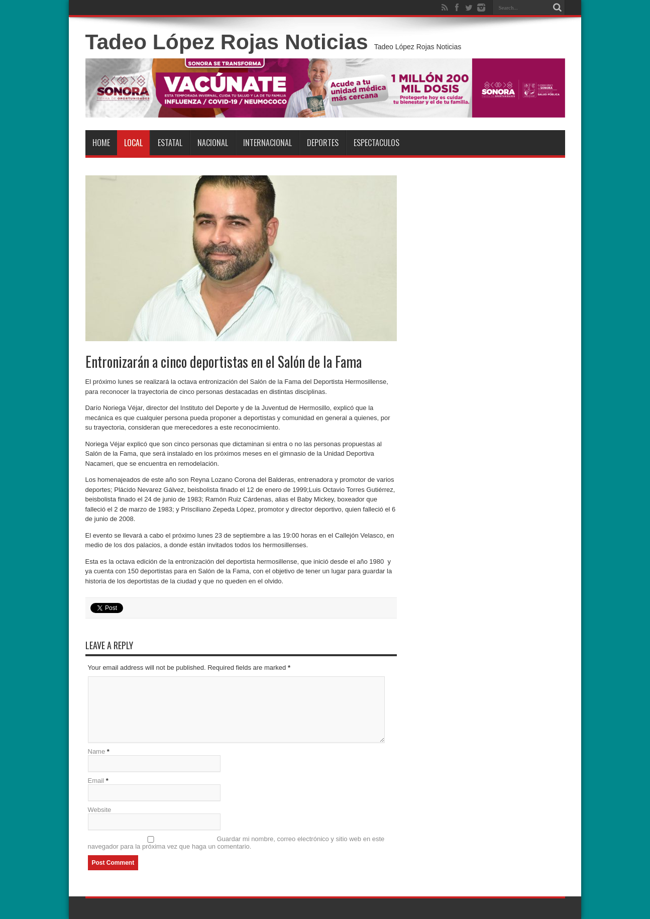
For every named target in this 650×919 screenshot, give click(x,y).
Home (101, 143)
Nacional (212, 143)
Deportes (323, 143)
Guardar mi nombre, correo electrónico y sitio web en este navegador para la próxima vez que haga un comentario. (236, 842)
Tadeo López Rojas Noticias (226, 42)
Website (100, 809)
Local (133, 143)
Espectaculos (376, 143)
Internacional (267, 143)
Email (96, 780)
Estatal (170, 143)
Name (96, 751)
